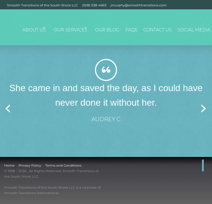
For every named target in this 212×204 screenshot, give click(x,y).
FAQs (137, 28)
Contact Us (161, 28)
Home (9, 165)
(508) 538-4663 (94, 5)
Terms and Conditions (63, 165)
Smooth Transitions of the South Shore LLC (42, 5)
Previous (8, 106)
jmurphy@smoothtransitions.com (138, 5)
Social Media (194, 28)
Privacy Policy (29, 165)
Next (204, 106)
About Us (39, 28)
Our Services (75, 28)
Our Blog (113, 28)
